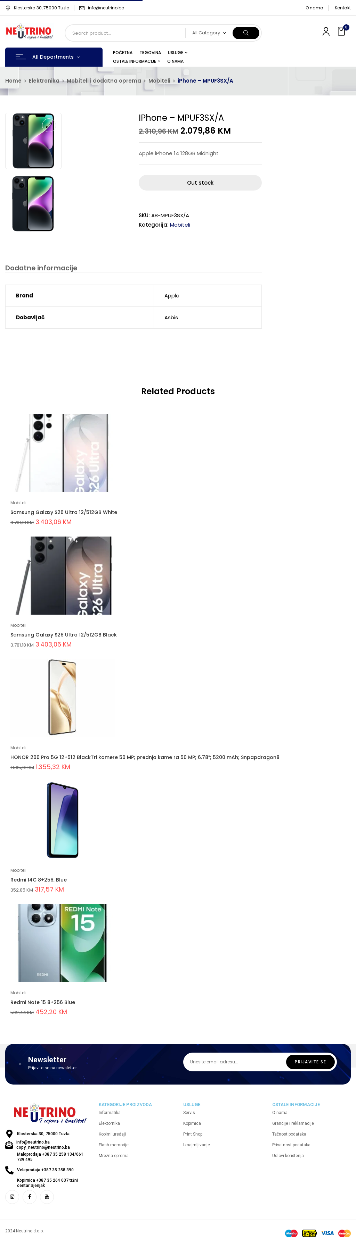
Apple (171, 296)
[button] (342, 31)
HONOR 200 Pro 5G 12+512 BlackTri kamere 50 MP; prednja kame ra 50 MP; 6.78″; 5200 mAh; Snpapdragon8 (145, 758)
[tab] (38, 268)
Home (13, 80)
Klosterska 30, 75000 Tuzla (37, 8)
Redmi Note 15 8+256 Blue (42, 1003)
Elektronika (44, 80)
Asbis (171, 318)
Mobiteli (159, 80)
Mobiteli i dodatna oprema (104, 80)
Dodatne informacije (38, 268)
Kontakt (343, 8)
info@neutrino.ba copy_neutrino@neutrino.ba (43, 1146)
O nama (314, 8)
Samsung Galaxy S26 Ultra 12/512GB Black (63, 635)
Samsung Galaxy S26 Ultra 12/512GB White (63, 513)
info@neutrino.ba (106, 8)
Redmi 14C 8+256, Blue (38, 880)
